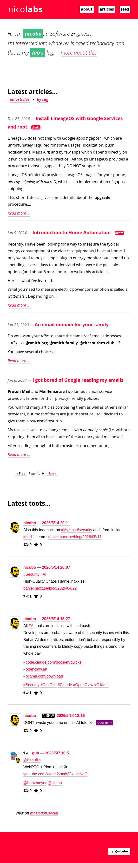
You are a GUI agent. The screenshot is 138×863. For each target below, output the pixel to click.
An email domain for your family (72, 324)
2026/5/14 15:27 (56, 619)
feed (125, 9)
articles (107, 9)
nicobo (29, 523)
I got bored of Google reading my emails (78, 380)
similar (122, 407)
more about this (79, 52)
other (110, 407)
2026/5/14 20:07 (56, 567)
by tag (42, 99)
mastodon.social (44, 813)
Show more (104, 723)
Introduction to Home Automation (72, 232)
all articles (20, 99)
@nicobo (121, 851)
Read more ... (19, 213)
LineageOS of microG (27, 174)
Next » (52, 473)
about (86, 9)
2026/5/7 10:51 (58, 753)
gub (35, 753)
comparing (65, 407)
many (35, 407)
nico (25, 9)
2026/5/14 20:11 (56, 523)
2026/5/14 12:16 (71, 716)
